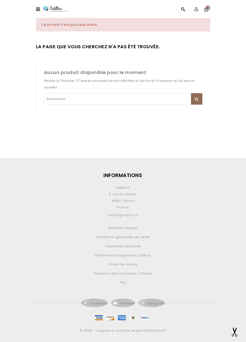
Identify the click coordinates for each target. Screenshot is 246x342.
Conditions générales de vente (123, 237)
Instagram (156, 303)
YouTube (127, 303)
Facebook (98, 303)
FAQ (123, 282)
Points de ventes (123, 264)
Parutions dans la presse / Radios (123, 273)
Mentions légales (123, 228)
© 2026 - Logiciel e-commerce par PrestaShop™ (123, 330)
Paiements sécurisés (123, 246)
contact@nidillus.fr (122, 215)
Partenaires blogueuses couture (123, 255)
